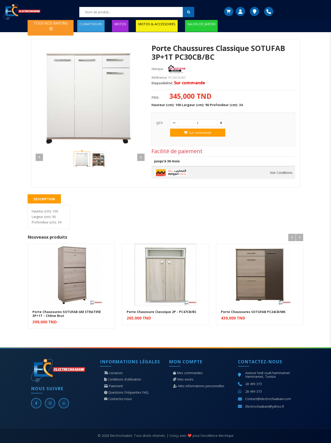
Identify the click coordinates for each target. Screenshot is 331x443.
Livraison (113, 373)
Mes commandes (188, 373)
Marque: (157, 69)
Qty (159, 123)
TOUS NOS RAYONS (51, 26)
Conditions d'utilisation (122, 379)
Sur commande (197, 132)
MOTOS (120, 24)
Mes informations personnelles (198, 386)
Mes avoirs (183, 379)
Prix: (155, 97)
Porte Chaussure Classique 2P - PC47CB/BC (162, 312)
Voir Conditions (281, 173)
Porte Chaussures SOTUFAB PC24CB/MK (253, 312)
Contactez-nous (118, 399)
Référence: (159, 77)
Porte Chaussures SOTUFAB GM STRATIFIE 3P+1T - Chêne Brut (66, 314)
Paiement (113, 386)
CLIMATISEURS (91, 24)
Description (44, 199)
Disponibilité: (162, 83)
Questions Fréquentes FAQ (126, 392)
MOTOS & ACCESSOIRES (156, 24)
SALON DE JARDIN (201, 24)
